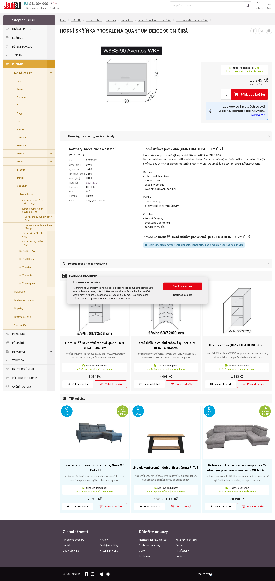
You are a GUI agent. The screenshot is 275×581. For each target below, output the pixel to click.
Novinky (104, 539)
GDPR (142, 550)
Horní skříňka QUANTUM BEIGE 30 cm (237, 345)
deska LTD (92, 182)
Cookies (180, 556)
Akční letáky (182, 550)
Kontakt (67, 545)
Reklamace (145, 556)
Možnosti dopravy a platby (153, 539)
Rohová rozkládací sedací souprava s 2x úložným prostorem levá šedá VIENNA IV (237, 468)
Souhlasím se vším (182, 286)
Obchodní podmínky (149, 545)
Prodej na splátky (109, 545)
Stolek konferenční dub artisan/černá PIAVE (165, 468)
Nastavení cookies (182, 295)
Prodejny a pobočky (73, 539)
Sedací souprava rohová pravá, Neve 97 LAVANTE (95, 468)
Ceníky (179, 545)
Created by (204, 574)
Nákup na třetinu (109, 550)
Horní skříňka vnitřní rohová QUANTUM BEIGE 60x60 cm (94, 345)
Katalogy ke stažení (186, 539)
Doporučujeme (71, 550)
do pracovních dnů (94, 369)
